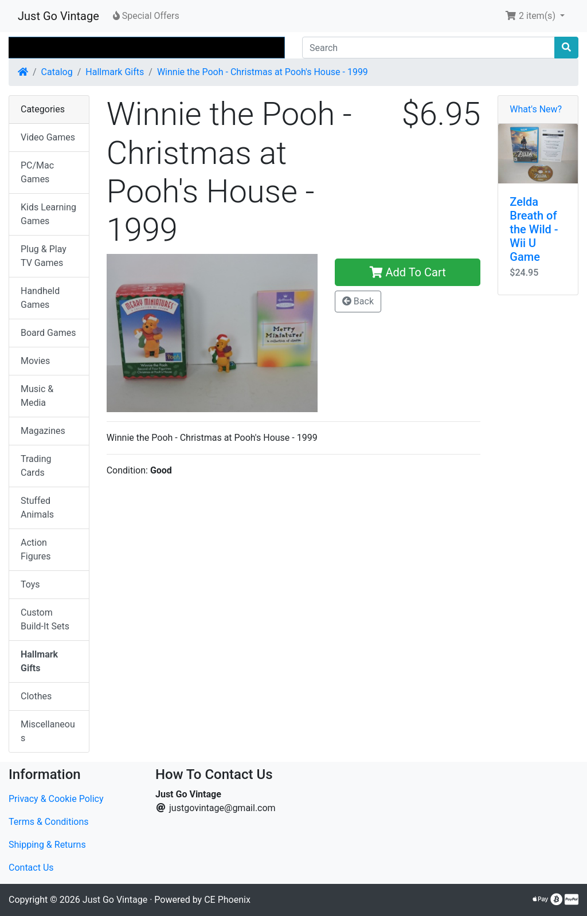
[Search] (428, 47)
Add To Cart (408, 272)
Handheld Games (40, 297)
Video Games (48, 137)
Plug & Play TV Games (43, 256)
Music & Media (37, 395)
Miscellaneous (48, 731)
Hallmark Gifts (114, 71)
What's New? (536, 109)
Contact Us (31, 867)
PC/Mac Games (37, 172)
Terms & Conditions (49, 821)
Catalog (57, 71)
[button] (534, 16)
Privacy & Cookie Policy (56, 798)
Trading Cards (36, 465)
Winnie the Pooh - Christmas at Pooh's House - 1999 (262, 71)
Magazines (43, 430)
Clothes (36, 696)
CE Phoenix (227, 899)
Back (358, 301)
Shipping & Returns (47, 844)
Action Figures (36, 549)
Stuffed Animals (37, 507)
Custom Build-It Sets (45, 619)
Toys (30, 584)
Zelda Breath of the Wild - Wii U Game (534, 229)
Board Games (48, 332)
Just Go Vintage (58, 16)
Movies (35, 360)
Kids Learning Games (48, 214)
